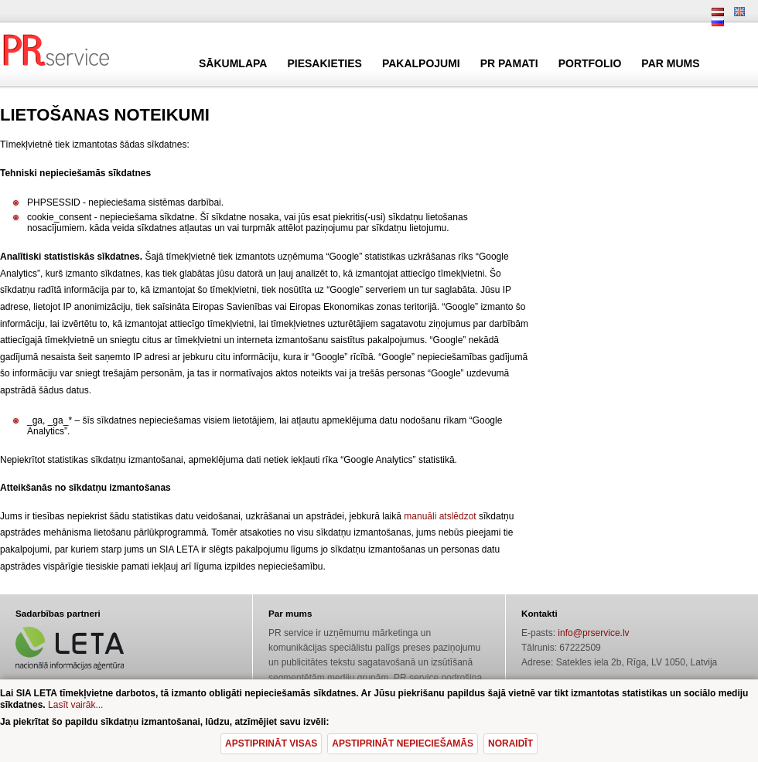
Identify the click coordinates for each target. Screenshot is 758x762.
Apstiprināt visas (271, 743)
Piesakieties (324, 63)
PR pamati (509, 63)
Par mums (670, 63)
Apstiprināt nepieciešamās (402, 743)
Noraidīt (510, 743)
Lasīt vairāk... (75, 704)
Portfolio (590, 63)
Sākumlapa (233, 63)
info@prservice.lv (593, 633)
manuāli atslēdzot (440, 516)
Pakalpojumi (421, 63)
